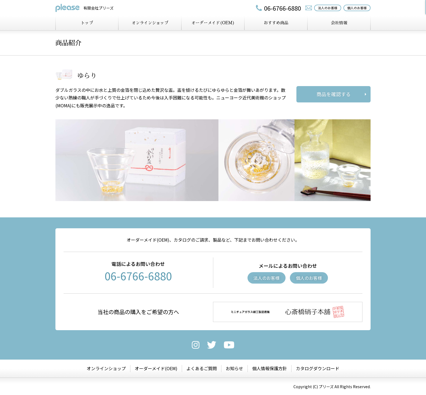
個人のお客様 (309, 278)
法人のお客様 (266, 278)
